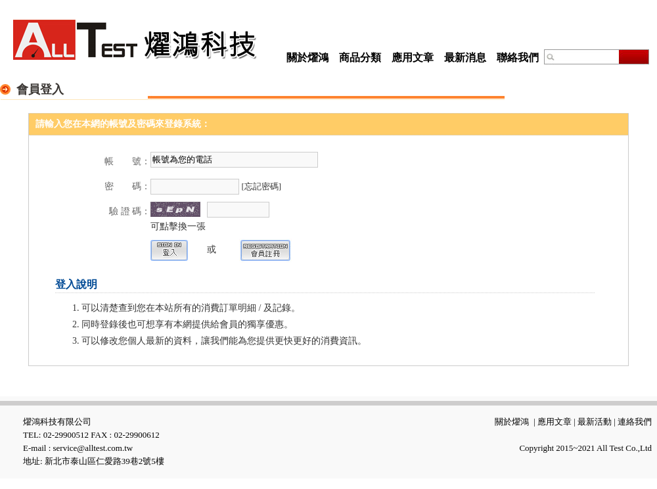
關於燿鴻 (307, 57)
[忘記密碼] (262, 186)
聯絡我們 (518, 57)
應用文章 (413, 57)
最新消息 (465, 57)
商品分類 (360, 57)
